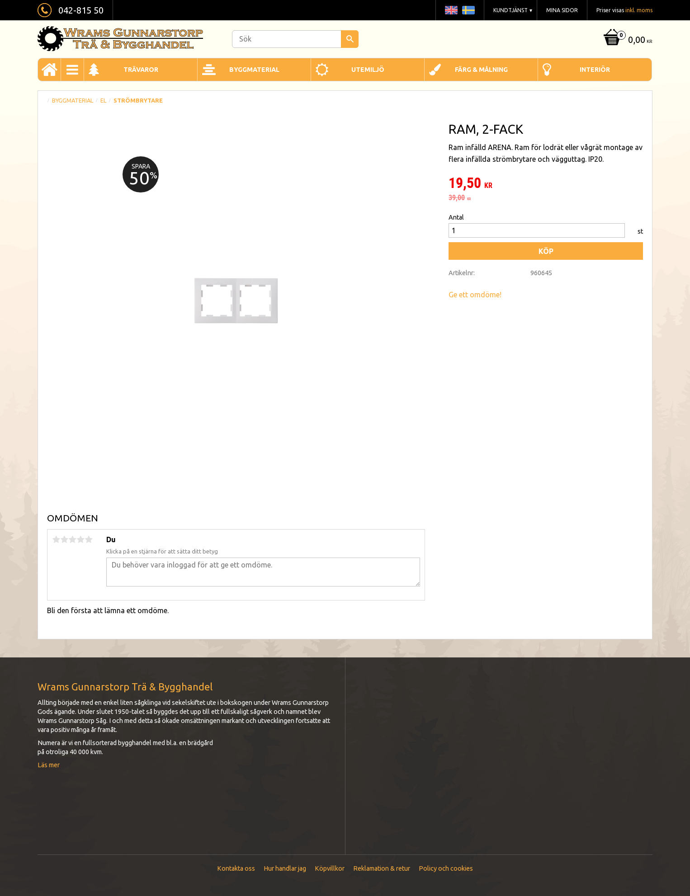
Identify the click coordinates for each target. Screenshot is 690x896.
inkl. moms (638, 10)
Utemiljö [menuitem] (367, 69)
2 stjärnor (64, 539)
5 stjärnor (89, 539)
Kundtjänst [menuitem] (510, 10)
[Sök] (350, 39)
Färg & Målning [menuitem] (481, 69)
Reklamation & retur (381, 868)
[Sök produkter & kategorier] (295, 39)
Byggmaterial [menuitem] (254, 69)
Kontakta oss (236, 868)
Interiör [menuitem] (595, 69)
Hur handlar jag (285, 868)
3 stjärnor (72, 539)
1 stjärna (56, 539)
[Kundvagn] (627, 40)
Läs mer (49, 765)
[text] (546, 184)
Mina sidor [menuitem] (562, 10)
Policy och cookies (446, 868)
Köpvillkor (330, 868)
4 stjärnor (80, 539)
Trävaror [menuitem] (140, 69)
